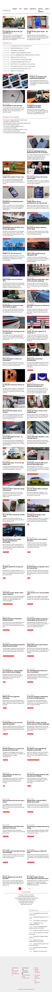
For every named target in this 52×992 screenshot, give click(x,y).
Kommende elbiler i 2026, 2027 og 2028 (26, 899)
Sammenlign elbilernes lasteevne (26, 901)
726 (29, 888)
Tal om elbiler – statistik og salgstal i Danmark (14, 126)
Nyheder (14, 8)
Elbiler (25, 8)
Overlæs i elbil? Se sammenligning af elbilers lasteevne (15, 129)
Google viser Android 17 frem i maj (41, 930)
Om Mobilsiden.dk (37, 982)
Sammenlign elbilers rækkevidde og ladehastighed (15, 132)
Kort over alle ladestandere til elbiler (12, 124)
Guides (47, 8)
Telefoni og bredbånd (40, 10)
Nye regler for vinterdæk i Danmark (11, 121)
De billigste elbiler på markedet (26, 902)
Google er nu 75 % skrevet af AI (40, 951)
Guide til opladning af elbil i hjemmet (26, 896)
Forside (36, 968)
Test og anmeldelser (37, 972)
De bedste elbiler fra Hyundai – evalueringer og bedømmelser (17, 123)
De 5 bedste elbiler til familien (10, 128)
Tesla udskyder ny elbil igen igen (40, 920)
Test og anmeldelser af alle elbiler (26, 895)
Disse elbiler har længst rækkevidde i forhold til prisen (15, 120)
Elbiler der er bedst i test (26, 904)
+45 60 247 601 (26, 978)
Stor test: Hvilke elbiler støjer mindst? (12, 131)
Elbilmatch (33, 8)
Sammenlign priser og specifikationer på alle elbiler (26, 898)
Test (20, 8)
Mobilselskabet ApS (27, 989)
